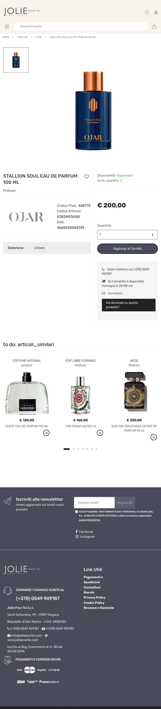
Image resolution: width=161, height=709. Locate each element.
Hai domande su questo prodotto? (122, 305)
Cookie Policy (94, 603)
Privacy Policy (94, 597)
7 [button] (96, 449)
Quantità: (104, 226)
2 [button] (73, 449)
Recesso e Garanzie (99, 608)
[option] (93, 110)
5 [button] (87, 449)
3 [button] (78, 449)
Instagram (85, 537)
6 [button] (92, 449)
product (26, 365)
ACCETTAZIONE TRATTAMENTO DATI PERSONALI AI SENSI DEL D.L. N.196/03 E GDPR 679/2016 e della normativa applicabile (116, 515)
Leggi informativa (89, 519)
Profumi (9, 191)
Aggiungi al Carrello (127, 248)
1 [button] (67, 449)
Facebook (84, 532)
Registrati (124, 503)
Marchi (89, 592)
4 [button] (83, 449)
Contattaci (112, 293)
